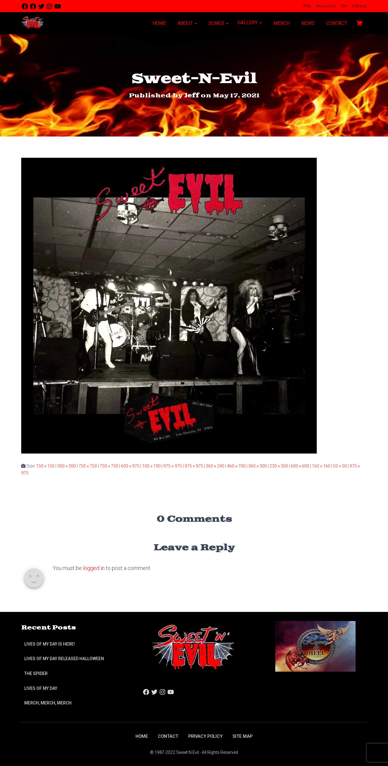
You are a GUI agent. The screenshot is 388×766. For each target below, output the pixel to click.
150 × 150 (45, 466)
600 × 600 (300, 466)
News (307, 23)
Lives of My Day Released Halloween (64, 658)
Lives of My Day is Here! (49, 643)
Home (158, 23)
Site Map (245, 736)
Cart (343, 6)
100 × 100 (151, 466)
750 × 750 (88, 466)
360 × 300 (257, 466)
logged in (94, 568)
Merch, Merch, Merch (48, 702)
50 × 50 (340, 466)
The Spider (36, 672)
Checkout (359, 6)
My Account (325, 6)
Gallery (250, 22)
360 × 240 (215, 466)
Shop (306, 6)
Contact (336, 23)
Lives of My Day (40, 687)
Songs (218, 23)
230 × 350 (278, 466)
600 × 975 (130, 466)
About (186, 23)
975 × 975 (172, 466)
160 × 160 (321, 466)
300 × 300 (66, 466)
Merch (281, 23)
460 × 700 (236, 466)
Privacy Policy (206, 736)
